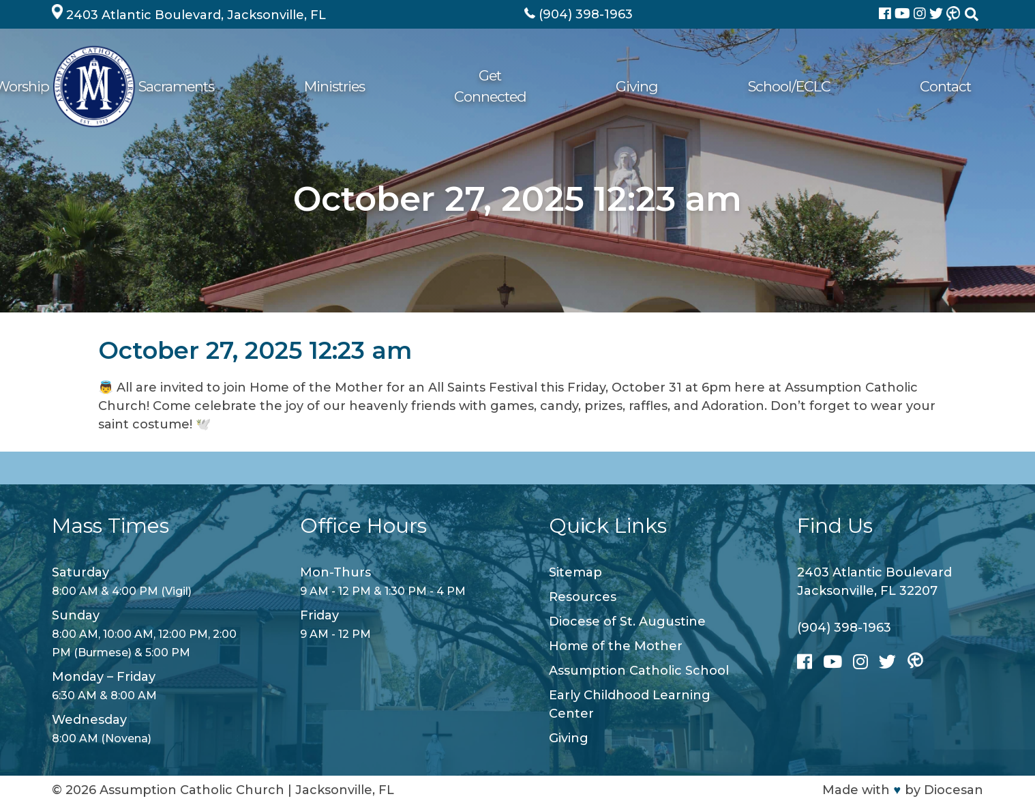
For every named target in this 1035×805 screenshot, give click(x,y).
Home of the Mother (615, 646)
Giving (767, 86)
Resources (582, 596)
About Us (305, 86)
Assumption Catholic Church (192, 789)
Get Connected (672, 86)
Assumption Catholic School (639, 670)
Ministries (569, 86)
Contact (945, 86)
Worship (386, 86)
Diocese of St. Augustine (627, 621)
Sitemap (575, 572)
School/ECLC (854, 86)
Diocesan (953, 789)
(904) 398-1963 (844, 627)
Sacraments (476, 86)
